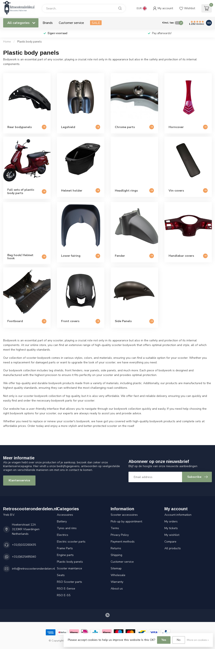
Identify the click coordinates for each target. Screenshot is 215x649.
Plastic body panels (29, 42)
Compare (170, 542)
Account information (177, 515)
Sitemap (116, 568)
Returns (116, 548)
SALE (96, 23)
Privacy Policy (120, 535)
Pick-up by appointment (126, 521)
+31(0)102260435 (24, 545)
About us (117, 589)
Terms (115, 528)
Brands (48, 23)
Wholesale (118, 575)
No (179, 640)
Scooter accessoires (124, 515)
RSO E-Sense (66, 589)
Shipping (116, 555)
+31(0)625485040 (24, 557)
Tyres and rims (67, 528)
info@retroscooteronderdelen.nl (33, 569)
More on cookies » (198, 640)
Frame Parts (65, 548)
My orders (171, 521)
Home (7, 42)
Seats (61, 575)
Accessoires (65, 515)
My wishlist (171, 535)
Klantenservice (19, 480)
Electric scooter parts (71, 542)
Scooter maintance (69, 568)
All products (172, 548)
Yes (163, 640)
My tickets (171, 528)
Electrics (62, 535)
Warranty (117, 582)
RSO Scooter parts (69, 582)
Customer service (71, 23)
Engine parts (65, 555)
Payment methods (123, 542)
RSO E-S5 (63, 595)
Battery (62, 521)
